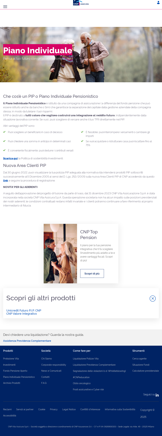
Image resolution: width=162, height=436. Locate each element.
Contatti (45, 376)
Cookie (41, 409)
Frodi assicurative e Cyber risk (88, 389)
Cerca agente (139, 358)
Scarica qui (10, 158)
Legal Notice (69, 409)
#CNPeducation (81, 377)
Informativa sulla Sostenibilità (120, 409)
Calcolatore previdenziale (145, 370)
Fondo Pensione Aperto (15, 370)
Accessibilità (9, 415)
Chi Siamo (46, 358)
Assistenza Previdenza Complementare (27, 340)
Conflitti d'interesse (90, 409)
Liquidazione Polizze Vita (86, 358)
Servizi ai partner (25, 409)
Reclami (7, 409)
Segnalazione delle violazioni (99, 370)
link (5, 180)
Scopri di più (92, 273)
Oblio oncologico (81, 383)
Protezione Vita (11, 358)
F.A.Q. (44, 382)
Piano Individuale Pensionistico (19, 376)
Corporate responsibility (53, 364)
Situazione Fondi (140, 364)
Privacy (54, 409)
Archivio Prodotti (11, 382)
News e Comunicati (51, 370)
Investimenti (9, 364)
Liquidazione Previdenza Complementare (94, 364)
